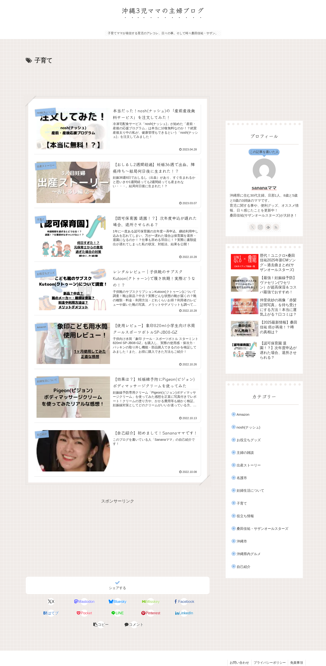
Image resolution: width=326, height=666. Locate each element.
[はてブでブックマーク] (194, 602)
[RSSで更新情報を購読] (276, 227)
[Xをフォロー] (252, 227)
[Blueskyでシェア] (102, 602)
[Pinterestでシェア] (102, 613)
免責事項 (296, 651)
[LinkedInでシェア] (133, 613)
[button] (164, 613)
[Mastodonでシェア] (71, 602)
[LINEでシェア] (71, 613)
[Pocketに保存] (40, 613)
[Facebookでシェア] (164, 602)
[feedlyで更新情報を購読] (268, 227)
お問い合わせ (238, 651)
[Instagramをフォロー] (260, 227)
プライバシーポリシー (269, 651)
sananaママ (264, 187)
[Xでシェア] (40, 602)
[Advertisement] (118, 78)
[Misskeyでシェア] (133, 602)
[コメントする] (194, 613)
